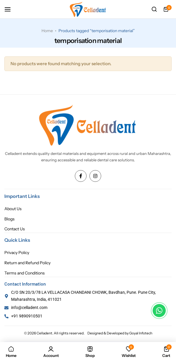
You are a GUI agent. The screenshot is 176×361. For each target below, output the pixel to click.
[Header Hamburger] (10, 9)
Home (47, 30)
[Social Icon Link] (81, 176)
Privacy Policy (16, 252)
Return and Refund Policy (27, 262)
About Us (13, 208)
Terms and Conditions (24, 273)
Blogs (9, 219)
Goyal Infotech (140, 333)
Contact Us (14, 229)
